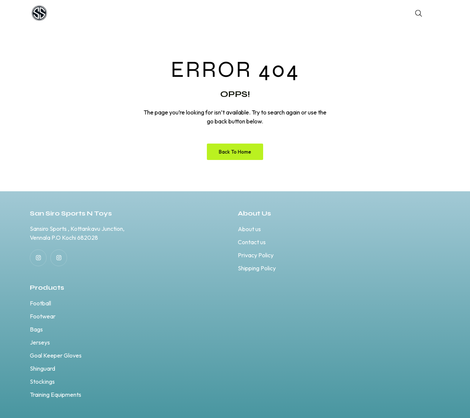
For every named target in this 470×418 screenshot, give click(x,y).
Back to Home (235, 152)
